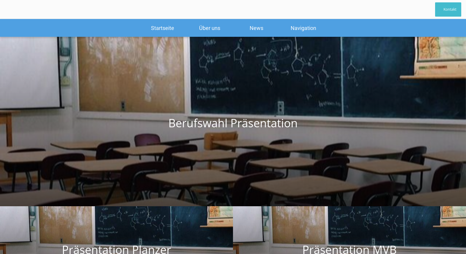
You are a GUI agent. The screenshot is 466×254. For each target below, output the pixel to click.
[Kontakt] (448, 9)
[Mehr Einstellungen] (303, 28)
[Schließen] (11, 9)
